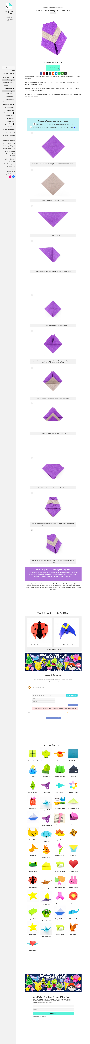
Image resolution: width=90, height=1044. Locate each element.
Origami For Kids (10, 138)
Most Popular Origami (9, 140)
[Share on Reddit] (53, 73)
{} (50, 695)
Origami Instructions (46, 584)
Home (13, 70)
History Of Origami (10, 151)
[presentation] (69, 700)
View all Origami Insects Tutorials (53, 649)
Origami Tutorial (44, 585)
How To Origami (57, 584)
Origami (37, 584)
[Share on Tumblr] (50, 73)
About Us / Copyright (9, 164)
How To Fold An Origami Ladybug (40, 645)
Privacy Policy (11, 171)
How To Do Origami (68, 584)
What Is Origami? (10, 133)
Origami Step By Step (55, 585)
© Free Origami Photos (9, 143)
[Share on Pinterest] (44, 73)
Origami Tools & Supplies (8, 148)
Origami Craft (35, 585)
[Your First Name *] (53, 1006)
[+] (52, 695)
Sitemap (12, 169)
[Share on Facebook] (41, 73)
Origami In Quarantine (9, 135)
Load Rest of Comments (53, 717)
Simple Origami (52, 587)
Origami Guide (9, 12)
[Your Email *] (53, 1009)
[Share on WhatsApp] (59, 73)
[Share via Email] (62, 73)
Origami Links (11, 166)
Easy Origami (45, 7)
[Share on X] (47, 73)
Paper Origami (35, 587)
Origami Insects (60, 7)
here (75, 127)
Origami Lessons (67, 585)
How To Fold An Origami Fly (66, 645)
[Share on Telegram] (56, 73)
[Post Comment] (73, 705)
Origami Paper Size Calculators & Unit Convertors (10, 159)
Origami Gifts (43, 587)
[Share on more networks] (65, 73)
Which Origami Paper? (9, 146)
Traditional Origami (53, 7)
